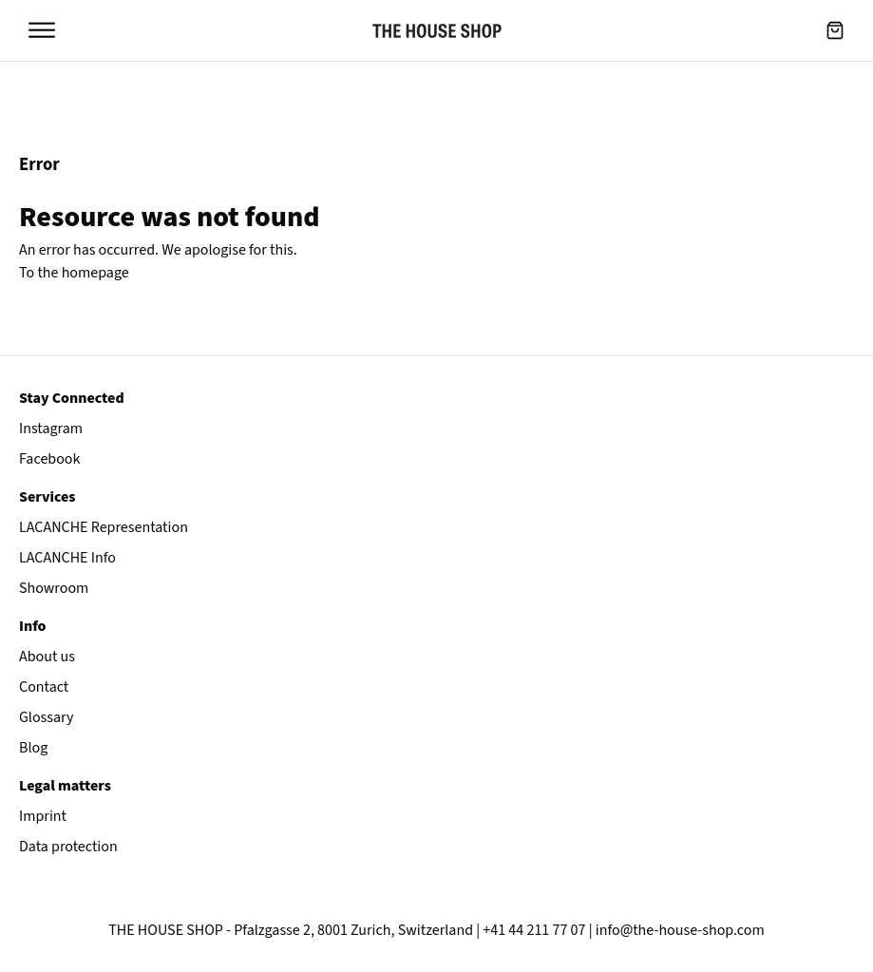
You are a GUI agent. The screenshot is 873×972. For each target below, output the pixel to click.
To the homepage (74, 272)
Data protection (68, 846)
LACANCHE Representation (103, 527)
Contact (43, 687)
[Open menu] (42, 30)
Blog (33, 747)
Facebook (49, 458)
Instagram (51, 428)
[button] (835, 30)
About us (47, 656)
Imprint (42, 816)
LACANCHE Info (67, 557)
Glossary (46, 717)
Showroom (53, 588)
